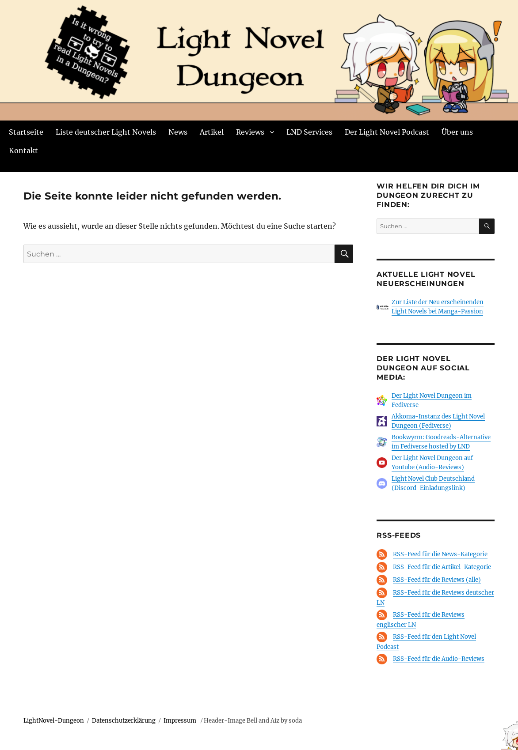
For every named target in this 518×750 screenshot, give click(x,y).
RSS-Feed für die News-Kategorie (440, 554)
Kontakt (23, 150)
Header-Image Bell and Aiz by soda (253, 720)
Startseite (26, 132)
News (177, 132)
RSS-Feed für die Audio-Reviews (438, 659)
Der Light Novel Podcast (387, 132)
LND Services (309, 132)
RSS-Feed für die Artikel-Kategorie (442, 567)
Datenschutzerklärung (124, 720)
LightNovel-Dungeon (53, 720)
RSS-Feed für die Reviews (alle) (437, 580)
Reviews (250, 132)
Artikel (212, 132)
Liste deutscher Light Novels (106, 132)
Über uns (457, 132)
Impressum (181, 720)
